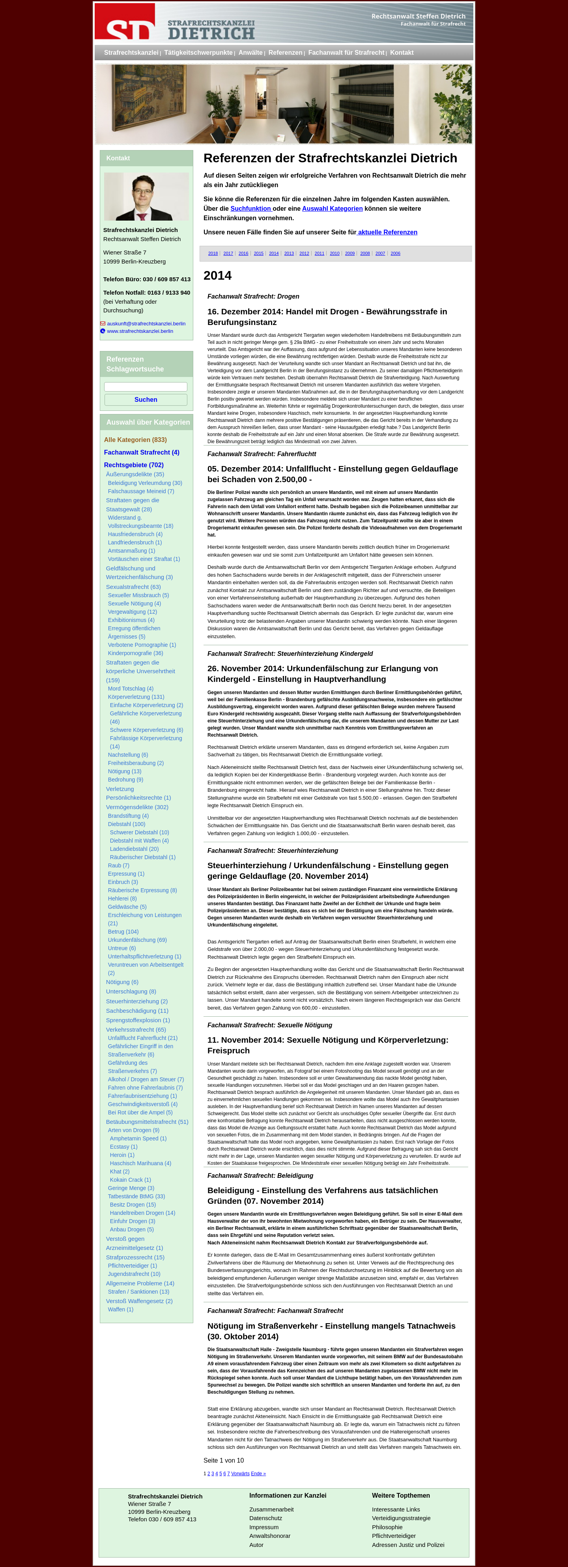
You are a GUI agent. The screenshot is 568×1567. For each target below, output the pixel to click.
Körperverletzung (136, 697)
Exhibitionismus (131, 620)
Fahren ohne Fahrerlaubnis (145, 1087)
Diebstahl (127, 824)
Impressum (263, 1527)
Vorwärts (240, 1473)
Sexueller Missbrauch (138, 595)
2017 (228, 253)
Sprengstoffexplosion (138, 1020)
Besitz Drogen (133, 1204)
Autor (256, 1544)
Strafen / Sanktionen (139, 1292)
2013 (289, 253)
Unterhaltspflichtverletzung (144, 956)
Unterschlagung (131, 991)
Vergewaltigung (132, 612)
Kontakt (402, 52)
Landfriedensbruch (135, 542)
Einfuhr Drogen (132, 1221)
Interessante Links (396, 1509)
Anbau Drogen (132, 1229)
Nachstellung (128, 755)
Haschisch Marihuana (141, 1163)
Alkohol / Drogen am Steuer (146, 1079)
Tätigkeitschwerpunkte (198, 52)
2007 (380, 253)
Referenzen (286, 52)
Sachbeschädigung (137, 1010)
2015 (258, 253)
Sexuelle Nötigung (134, 603)
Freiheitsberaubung (136, 763)
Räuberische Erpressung (142, 890)
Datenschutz (265, 1518)
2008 (365, 253)
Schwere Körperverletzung (146, 730)
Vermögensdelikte (137, 807)
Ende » (258, 1473)
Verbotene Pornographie (142, 645)
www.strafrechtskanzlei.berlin (136, 331)
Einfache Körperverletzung (146, 705)
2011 (319, 253)
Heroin (122, 1155)
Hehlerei (122, 898)
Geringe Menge (131, 1188)
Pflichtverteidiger (132, 1266)
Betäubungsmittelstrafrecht (147, 1121)
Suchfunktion (251, 208)
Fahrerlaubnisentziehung (142, 1096)
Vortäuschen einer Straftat (144, 559)
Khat (120, 1171)
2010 (334, 253)
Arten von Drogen (134, 1130)
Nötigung (125, 771)
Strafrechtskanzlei (131, 52)
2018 (213, 253)
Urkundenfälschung (137, 940)
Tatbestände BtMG (136, 1196)
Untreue (122, 948)
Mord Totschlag (131, 688)
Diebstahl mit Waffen (139, 840)
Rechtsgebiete (134, 465)
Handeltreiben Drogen (143, 1213)
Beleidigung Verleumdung (145, 483)
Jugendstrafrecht (134, 1274)
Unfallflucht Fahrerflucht (143, 1038)
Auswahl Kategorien (332, 208)
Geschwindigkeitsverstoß (143, 1104)
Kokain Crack (130, 1180)
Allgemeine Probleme (140, 1283)
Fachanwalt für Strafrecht (346, 52)
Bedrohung (126, 779)
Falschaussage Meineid (141, 491)
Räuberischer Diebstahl (143, 857)
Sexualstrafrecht (133, 586)
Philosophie (387, 1527)
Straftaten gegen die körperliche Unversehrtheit (140, 671)
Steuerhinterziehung (137, 1001)
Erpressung (126, 874)
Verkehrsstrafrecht (136, 1029)
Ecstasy (124, 1147)
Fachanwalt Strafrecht (141, 452)
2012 (304, 253)
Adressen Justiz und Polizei (408, 1544)
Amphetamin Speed (138, 1138)
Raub (118, 865)
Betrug (123, 931)
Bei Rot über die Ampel (140, 1112)
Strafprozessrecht (135, 1257)
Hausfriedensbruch (135, 534)
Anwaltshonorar (269, 1535)
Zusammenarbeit (271, 1509)
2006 (395, 253)
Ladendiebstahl (134, 849)
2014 (273, 253)
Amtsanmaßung (131, 551)
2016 (243, 253)
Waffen (121, 1309)
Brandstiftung (128, 816)
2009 (350, 253)
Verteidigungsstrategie (401, 1518)
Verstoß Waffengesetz (139, 1301)
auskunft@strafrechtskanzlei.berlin (143, 324)
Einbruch (123, 882)
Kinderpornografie (135, 653)
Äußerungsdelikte (135, 474)
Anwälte (251, 52)
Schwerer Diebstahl (139, 832)
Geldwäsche (127, 907)
